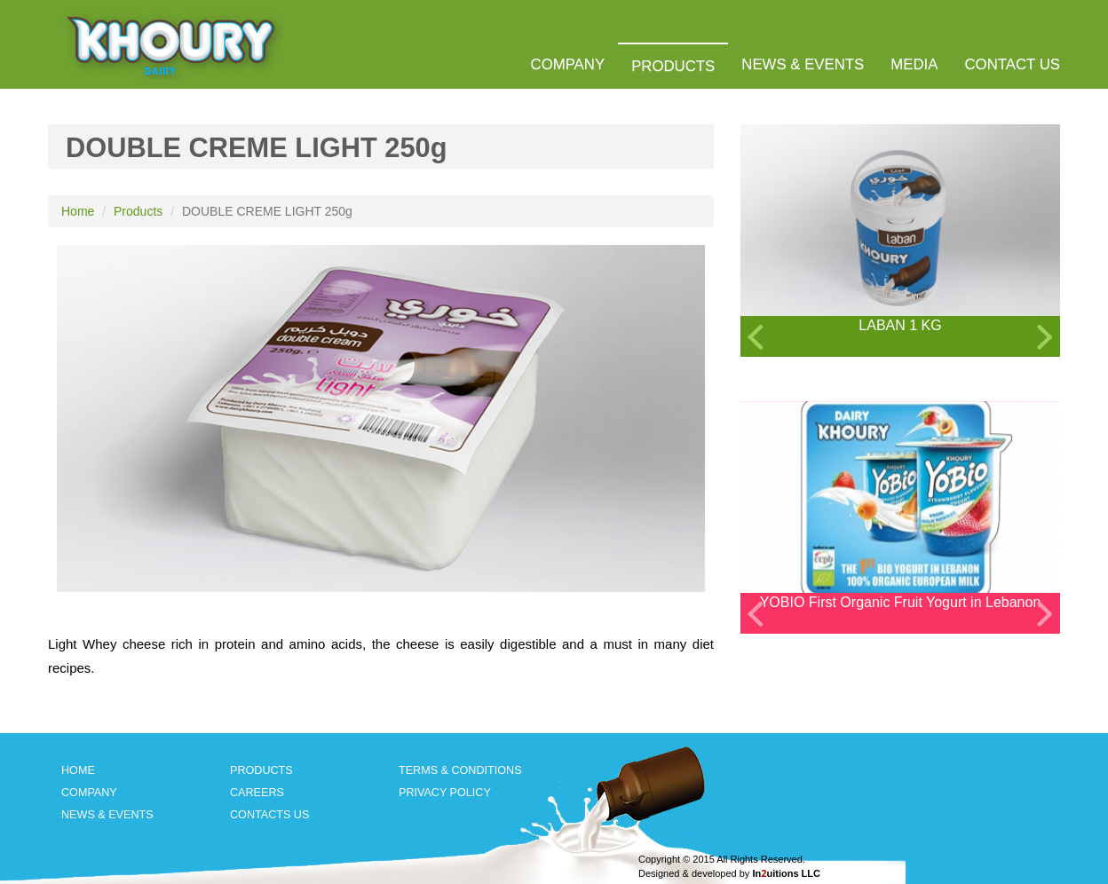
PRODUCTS (673, 66)
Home (77, 211)
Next (1046, 336)
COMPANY (568, 64)
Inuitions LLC (786, 873)
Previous (747, 336)
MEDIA (914, 64)
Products (138, 211)
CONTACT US (1012, 64)
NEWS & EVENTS (802, 64)
